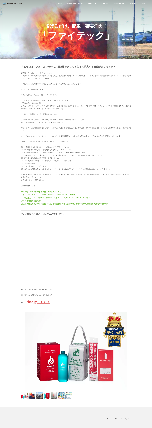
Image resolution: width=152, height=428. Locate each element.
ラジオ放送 (132, 4)
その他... (143, 4)
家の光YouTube (118, 4)
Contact (104, 4)
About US (91, 4)
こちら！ (43, 302)
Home (59, 4)
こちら (32, 186)
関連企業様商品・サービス (74, 4)
